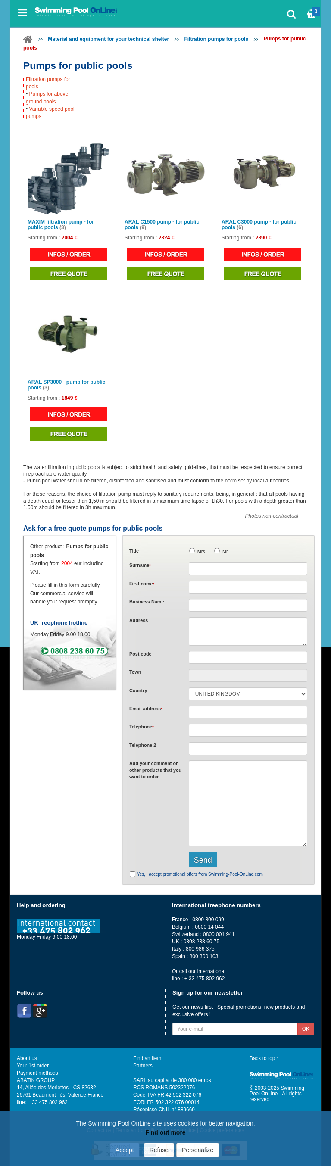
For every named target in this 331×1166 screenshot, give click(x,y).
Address (138, 620)
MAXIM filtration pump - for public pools (61, 224)
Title (134, 550)
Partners (143, 1066)
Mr (225, 551)
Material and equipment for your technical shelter (108, 39)
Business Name (146, 601)
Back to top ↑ (264, 1058)
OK (305, 1029)
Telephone (141, 726)
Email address (145, 708)
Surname (140, 565)
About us (27, 1058)
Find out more (165, 1132)
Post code (140, 653)
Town (135, 672)
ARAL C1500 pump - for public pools (162, 224)
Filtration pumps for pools (216, 39)
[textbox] (248, 657)
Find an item (147, 1058)
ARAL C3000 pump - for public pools (259, 224)
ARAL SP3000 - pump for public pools (66, 385)
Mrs (201, 551)
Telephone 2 (142, 745)
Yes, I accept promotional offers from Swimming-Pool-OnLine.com (200, 874)
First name (141, 583)
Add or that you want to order (155, 770)
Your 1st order (33, 1066)
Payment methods (37, 1073)
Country (138, 690)
